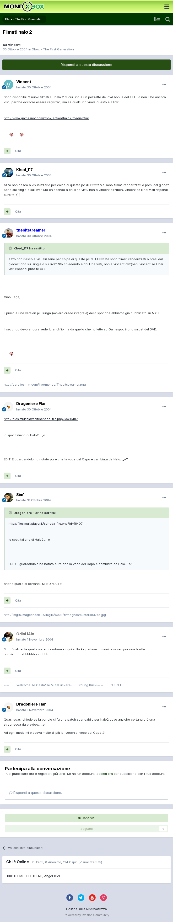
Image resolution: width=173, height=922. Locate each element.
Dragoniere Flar (31, 403)
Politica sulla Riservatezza (86, 909)
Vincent (14, 45)
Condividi (86, 817)
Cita (18, 151)
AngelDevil (52, 876)
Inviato (34, 87)
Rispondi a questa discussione (86, 65)
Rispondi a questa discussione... (36, 793)
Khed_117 (24, 169)
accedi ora (105, 774)
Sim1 (20, 494)
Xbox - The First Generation (53, 49)
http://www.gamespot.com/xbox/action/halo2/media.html (46, 118)
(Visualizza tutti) (90, 862)
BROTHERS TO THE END (24, 876)
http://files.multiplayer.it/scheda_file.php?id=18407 (41, 419)
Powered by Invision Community (86, 915)
